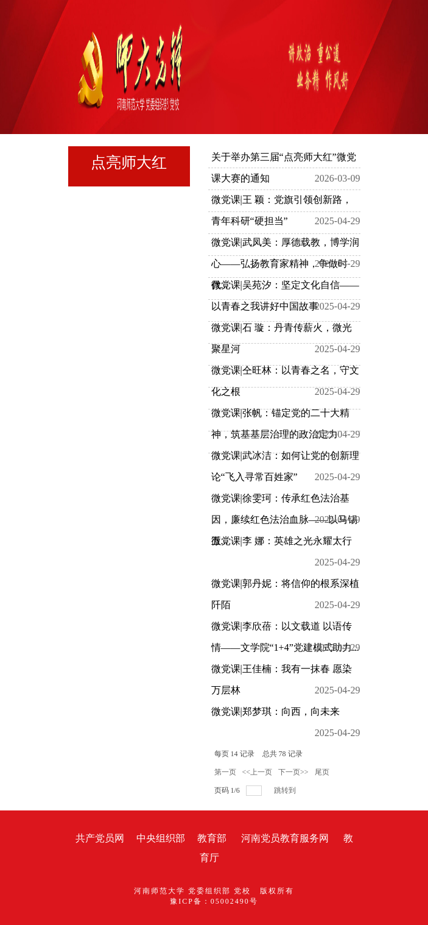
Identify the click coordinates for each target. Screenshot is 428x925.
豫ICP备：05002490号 (214, 901)
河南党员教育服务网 (285, 838)
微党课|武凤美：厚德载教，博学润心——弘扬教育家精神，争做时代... (285, 263)
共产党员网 (99, 838)
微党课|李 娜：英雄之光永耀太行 (281, 541)
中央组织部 (160, 838)
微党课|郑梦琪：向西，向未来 (275, 711)
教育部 (211, 838)
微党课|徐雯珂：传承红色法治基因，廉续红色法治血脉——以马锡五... (284, 519)
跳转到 (286, 790)
